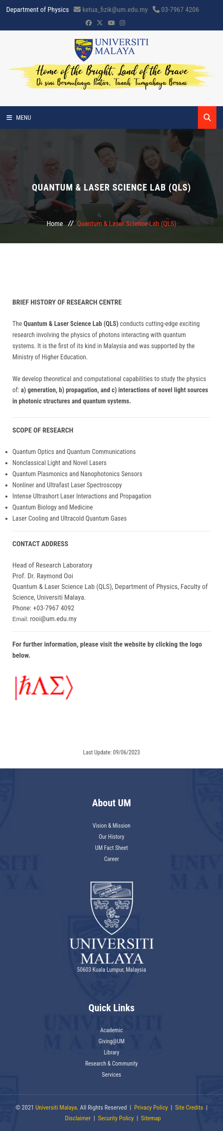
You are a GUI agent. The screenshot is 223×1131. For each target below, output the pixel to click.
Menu (19, 117)
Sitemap (151, 1118)
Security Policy (116, 1118)
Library (111, 1052)
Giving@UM (111, 1041)
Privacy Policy (151, 1107)
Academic (111, 1030)
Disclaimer (78, 1118)
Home (54, 223)
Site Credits (189, 1107)
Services (111, 1074)
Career (111, 859)
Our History (111, 836)
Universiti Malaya (56, 1107)
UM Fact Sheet (111, 848)
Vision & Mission (111, 825)
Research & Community (111, 1063)
